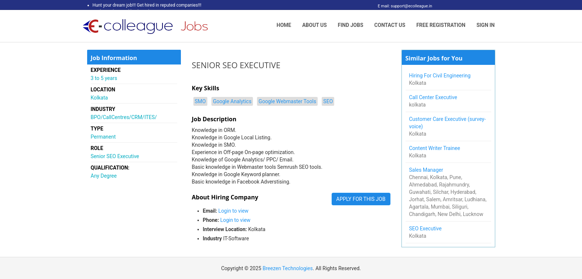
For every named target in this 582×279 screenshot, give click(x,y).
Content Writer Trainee (435, 148)
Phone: (211, 220)
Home (283, 25)
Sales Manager (426, 170)
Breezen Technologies (288, 268)
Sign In (485, 25)
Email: (210, 211)
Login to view (233, 211)
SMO (200, 101)
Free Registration (440, 25)
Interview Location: (225, 229)
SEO (328, 101)
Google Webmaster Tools (287, 101)
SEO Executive (426, 228)
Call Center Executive (433, 97)
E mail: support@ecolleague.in (403, 6)
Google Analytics (232, 101)
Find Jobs (350, 25)
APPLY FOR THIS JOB (361, 199)
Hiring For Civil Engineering (440, 76)
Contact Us (389, 25)
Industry (212, 238)
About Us (314, 25)
